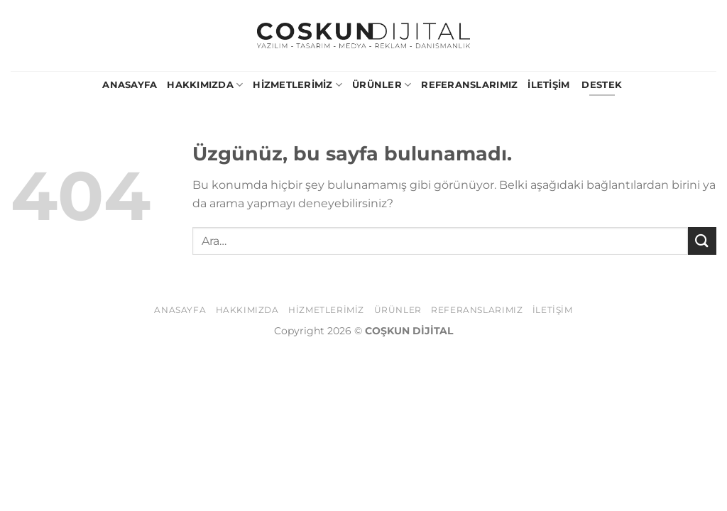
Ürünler (381, 85)
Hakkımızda (205, 85)
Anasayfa (129, 84)
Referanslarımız (469, 84)
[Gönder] (702, 241)
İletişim (548, 84)
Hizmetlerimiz (297, 85)
